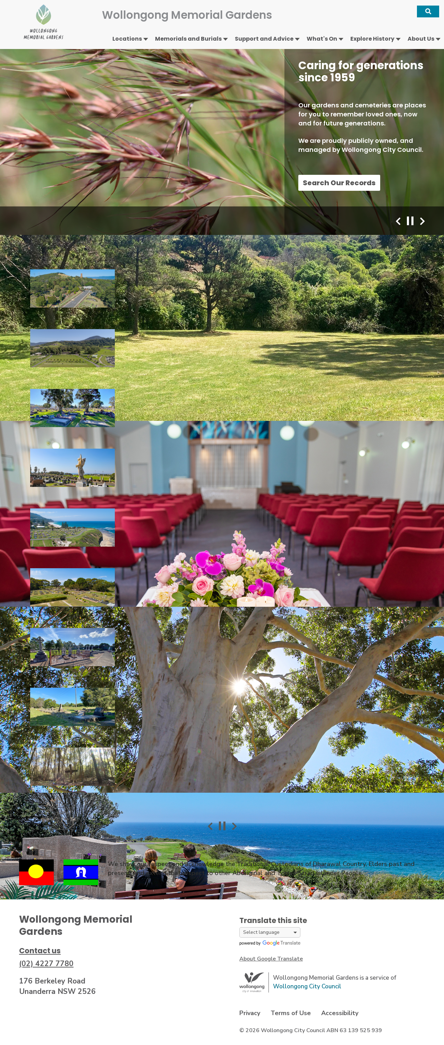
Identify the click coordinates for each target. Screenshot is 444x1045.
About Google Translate (271, 959)
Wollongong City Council (307, 986)
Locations (127, 39)
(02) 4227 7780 (46, 964)
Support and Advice (264, 39)
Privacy (249, 1013)
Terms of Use (291, 1013)
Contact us (40, 951)
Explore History (372, 39)
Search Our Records (339, 183)
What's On (322, 39)
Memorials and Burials (188, 39)
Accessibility (339, 1013)
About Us (421, 39)
